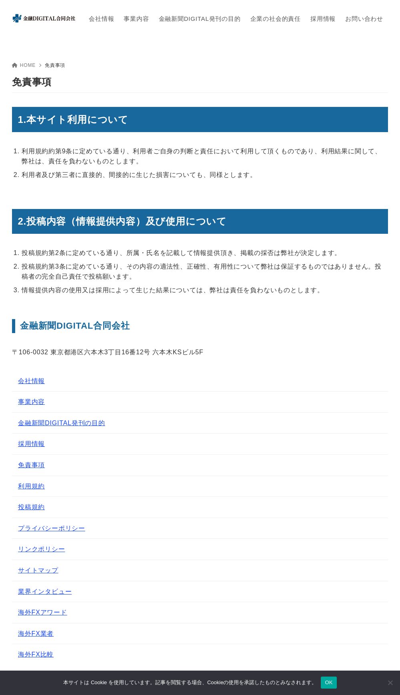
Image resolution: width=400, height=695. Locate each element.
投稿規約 (31, 507)
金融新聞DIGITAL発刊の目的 (61, 423)
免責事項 (31, 465)
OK (328, 682)
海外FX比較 (36, 654)
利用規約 (31, 486)
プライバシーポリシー (51, 528)
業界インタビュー (45, 591)
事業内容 (31, 401)
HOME (24, 65)
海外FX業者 (36, 633)
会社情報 (31, 381)
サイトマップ (38, 570)
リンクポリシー (41, 549)
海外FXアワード (42, 612)
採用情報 (31, 443)
